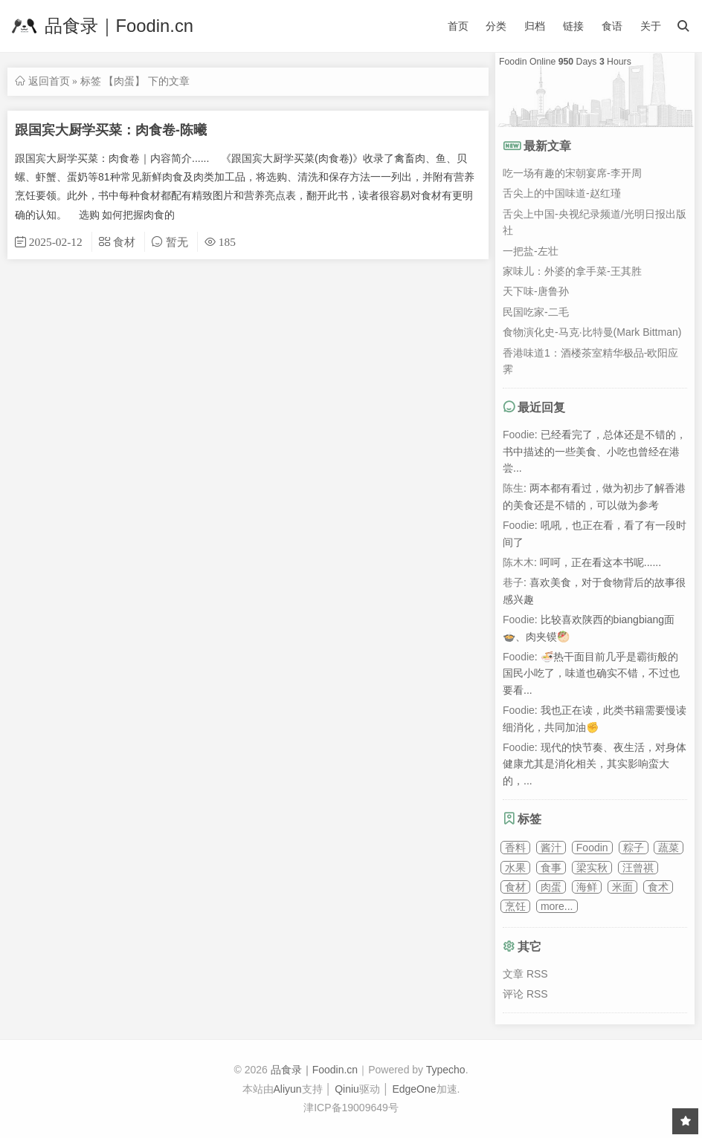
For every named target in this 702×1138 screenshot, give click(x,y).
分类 (496, 26)
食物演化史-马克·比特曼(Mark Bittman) (592, 332)
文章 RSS (525, 974)
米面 (622, 887)
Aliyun (288, 1089)
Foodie (519, 434)
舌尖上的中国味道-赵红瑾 (562, 193)
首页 (458, 26)
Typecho (446, 1070)
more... (557, 906)
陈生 (513, 488)
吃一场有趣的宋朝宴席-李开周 (572, 173)
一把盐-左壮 (530, 251)
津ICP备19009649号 (351, 1107)
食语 (612, 26)
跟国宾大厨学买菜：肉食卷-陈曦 (111, 130)
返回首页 (49, 81)
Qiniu (347, 1089)
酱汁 (551, 848)
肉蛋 (551, 887)
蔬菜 (668, 848)
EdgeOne (414, 1089)
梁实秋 (592, 868)
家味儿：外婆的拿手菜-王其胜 (572, 271)
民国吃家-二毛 (536, 312)
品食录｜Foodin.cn (100, 26)
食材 (515, 887)
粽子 (633, 848)
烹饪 (515, 906)
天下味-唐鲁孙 (536, 291)
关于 (650, 26)
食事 (551, 868)
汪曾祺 (638, 868)
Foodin (592, 848)
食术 (658, 887)
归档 (534, 26)
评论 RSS (525, 994)
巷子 (513, 582)
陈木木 (518, 562)
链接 (573, 26)
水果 (515, 868)
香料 (515, 848)
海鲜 (586, 887)
